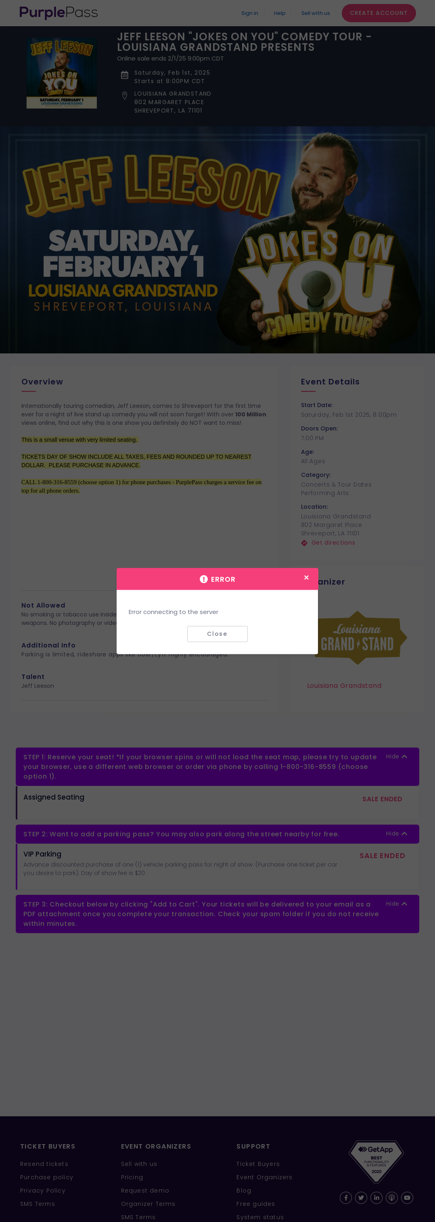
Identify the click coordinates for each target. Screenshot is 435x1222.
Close (217, 634)
